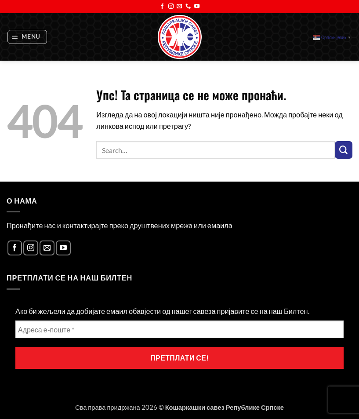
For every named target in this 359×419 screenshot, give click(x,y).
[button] (27, 37)
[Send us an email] (179, 7)
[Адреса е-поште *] (179, 329)
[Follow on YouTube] (196, 7)
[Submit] (343, 150)
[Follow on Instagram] (171, 7)
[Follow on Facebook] (162, 7)
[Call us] (188, 7)
